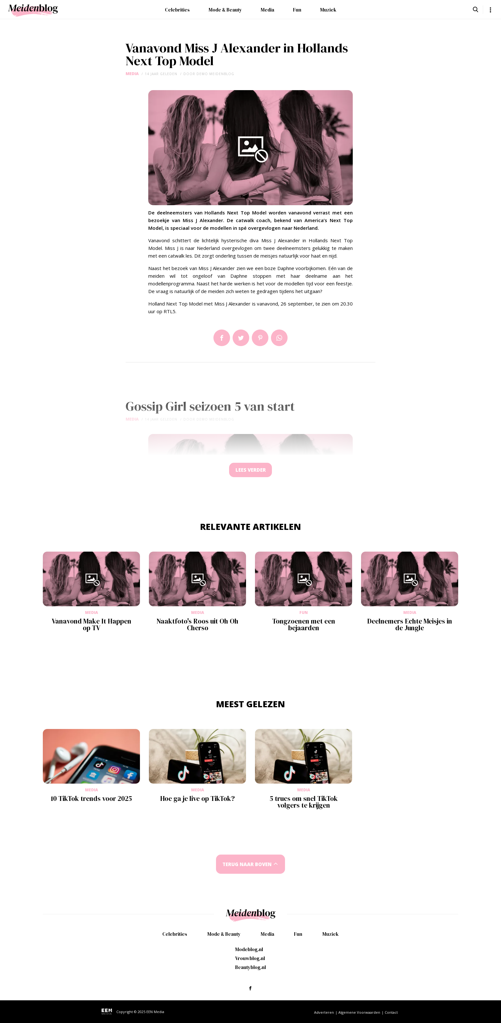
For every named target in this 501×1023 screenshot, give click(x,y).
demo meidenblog (215, 74)
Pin (260, 337)
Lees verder (250, 471)
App (279, 337)
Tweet (241, 337)
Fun (297, 9)
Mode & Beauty (225, 9)
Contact (391, 1012)
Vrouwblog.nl (250, 958)
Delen (221, 337)
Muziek (328, 9)
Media (267, 9)
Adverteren (324, 1012)
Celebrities (177, 9)
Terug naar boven (247, 866)
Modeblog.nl (249, 949)
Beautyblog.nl (250, 967)
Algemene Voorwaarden (359, 1012)
